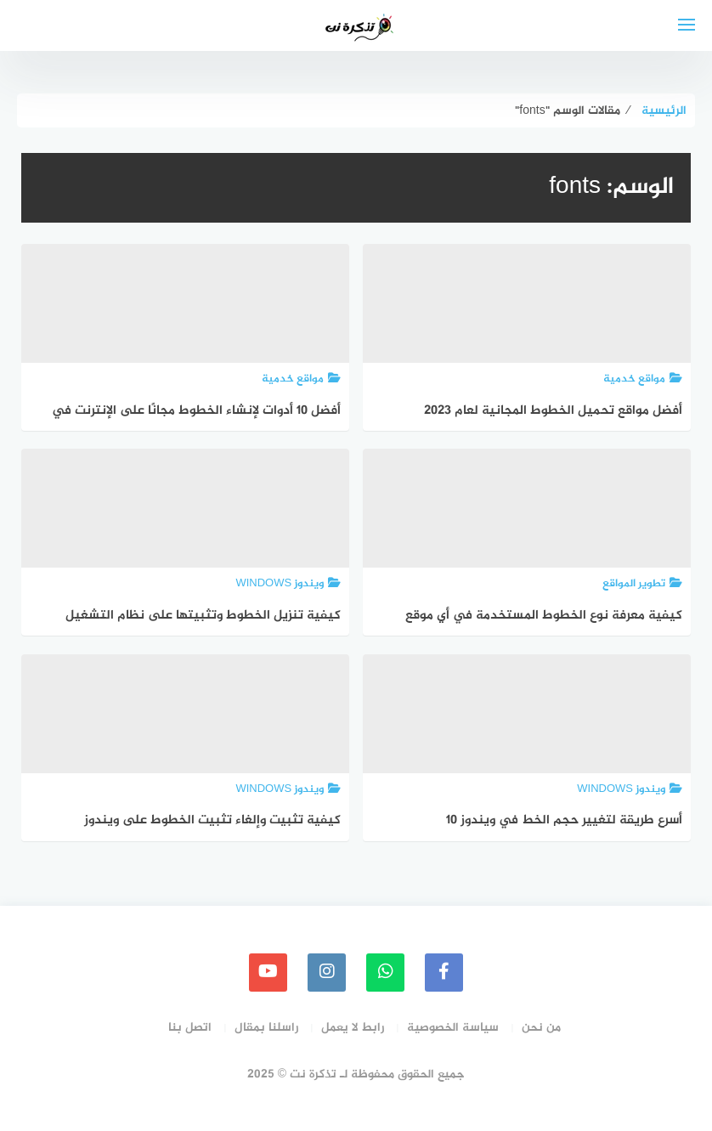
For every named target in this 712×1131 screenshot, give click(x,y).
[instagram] (327, 972)
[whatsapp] (385, 972)
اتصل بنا (190, 1028)
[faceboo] (444, 972)
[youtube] (268, 972)
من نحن (541, 1028)
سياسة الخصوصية (453, 1028)
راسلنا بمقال (266, 1028)
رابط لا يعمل (352, 1028)
